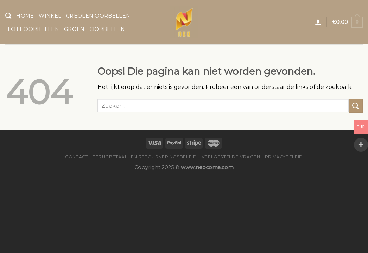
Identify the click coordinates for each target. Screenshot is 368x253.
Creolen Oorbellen (98, 16)
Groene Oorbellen (94, 29)
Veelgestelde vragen (231, 157)
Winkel (50, 16)
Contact (76, 157)
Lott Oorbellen (33, 29)
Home (25, 16)
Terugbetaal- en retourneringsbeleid (145, 157)
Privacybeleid (284, 157)
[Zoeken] (8, 16)
